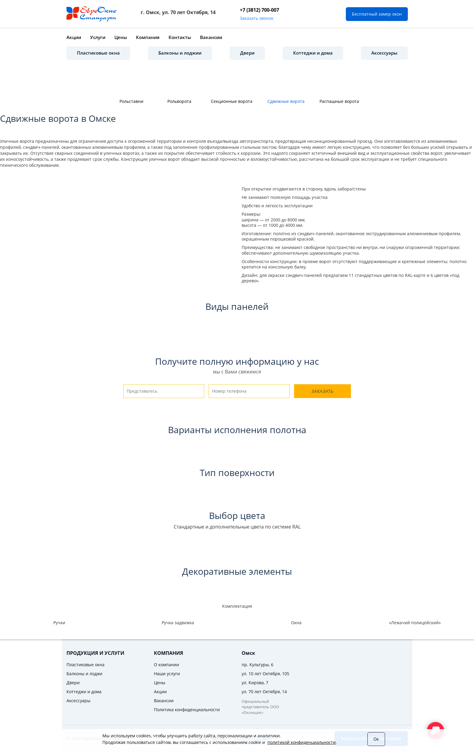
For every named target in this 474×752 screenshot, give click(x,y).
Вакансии (211, 37)
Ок (376, 739)
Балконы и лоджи (84, 673)
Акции (73, 37)
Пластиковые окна (98, 53)
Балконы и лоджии (180, 53)
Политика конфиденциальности (187, 709)
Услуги (97, 37)
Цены (120, 37)
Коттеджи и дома (313, 53)
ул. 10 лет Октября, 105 (265, 673)
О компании (166, 664)
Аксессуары (384, 53)
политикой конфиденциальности (301, 742)
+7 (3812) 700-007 (259, 10)
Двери (247, 53)
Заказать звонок (256, 18)
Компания (148, 37)
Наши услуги (167, 673)
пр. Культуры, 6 (257, 664)
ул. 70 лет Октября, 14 (264, 691)
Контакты (180, 37)
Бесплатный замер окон (377, 14)
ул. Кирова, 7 (255, 682)
